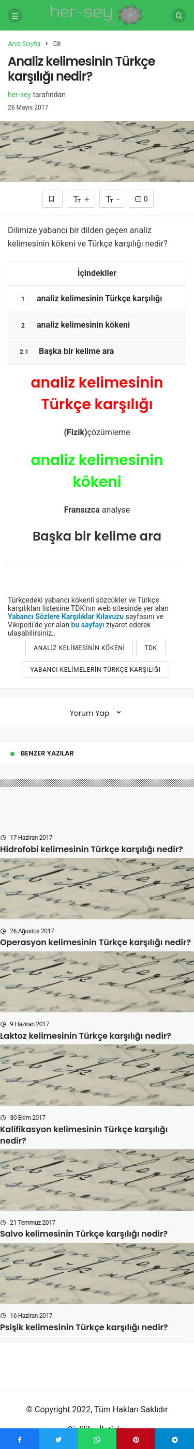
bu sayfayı (88, 625)
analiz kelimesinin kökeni (73, 325)
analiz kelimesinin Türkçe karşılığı (89, 298)
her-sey (19, 94)
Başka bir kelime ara (65, 351)
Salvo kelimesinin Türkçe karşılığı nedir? (84, 1234)
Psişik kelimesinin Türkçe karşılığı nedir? (84, 1327)
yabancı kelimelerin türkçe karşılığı (95, 669)
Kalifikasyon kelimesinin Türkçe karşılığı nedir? (84, 1135)
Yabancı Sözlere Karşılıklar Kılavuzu (66, 616)
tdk (150, 648)
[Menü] (15, 15)
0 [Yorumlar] (141, 199)
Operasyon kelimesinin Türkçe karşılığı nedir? (95, 943)
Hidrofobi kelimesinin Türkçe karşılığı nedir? (91, 849)
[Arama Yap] (179, 15)
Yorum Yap (90, 713)
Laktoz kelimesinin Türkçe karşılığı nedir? (85, 1036)
